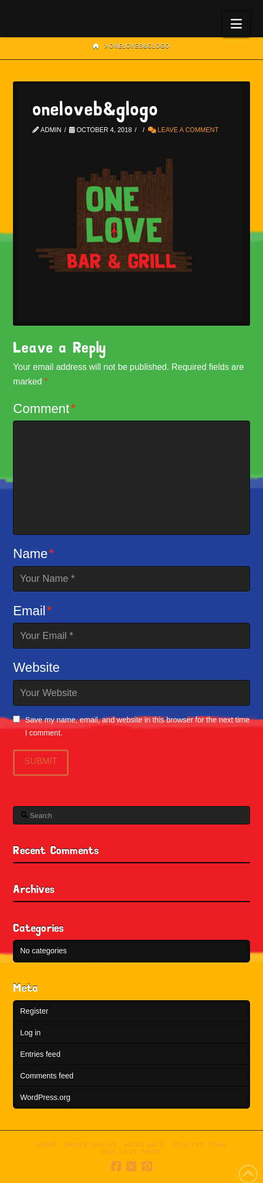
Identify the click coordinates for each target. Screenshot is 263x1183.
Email (32, 610)
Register (34, 1011)
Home (46, 1145)
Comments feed (46, 1075)
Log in (30, 1032)
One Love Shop (131, 1152)
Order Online (91, 1145)
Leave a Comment (183, 130)
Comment (44, 408)
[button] (236, 24)
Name (33, 553)
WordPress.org (45, 1097)
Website (36, 667)
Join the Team (199, 1145)
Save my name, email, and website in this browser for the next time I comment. (137, 726)
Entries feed (40, 1054)
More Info (145, 1145)
